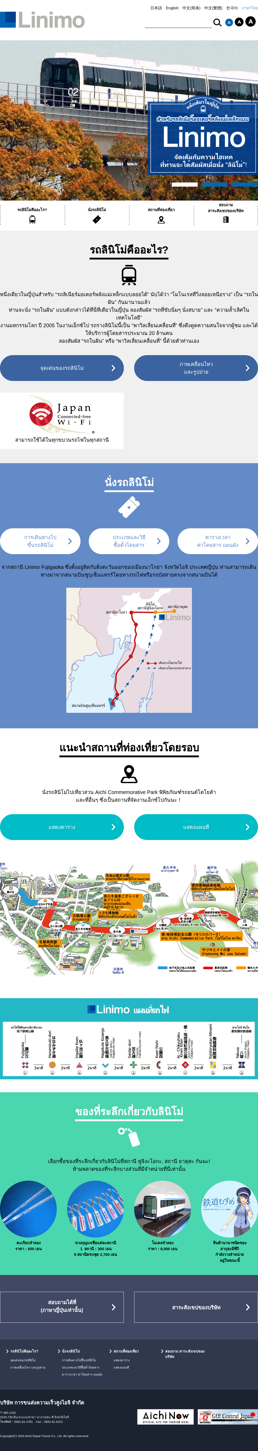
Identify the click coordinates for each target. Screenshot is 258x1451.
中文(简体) (191, 8)
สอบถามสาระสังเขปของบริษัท (226, 208)
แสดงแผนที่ (196, 827)
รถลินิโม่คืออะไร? (32, 210)
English (172, 8)
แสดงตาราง (62, 827)
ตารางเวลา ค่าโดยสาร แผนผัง (82, 1374)
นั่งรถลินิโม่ (97, 210)
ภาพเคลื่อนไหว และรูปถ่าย (27, 1367)
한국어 (232, 8)
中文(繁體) (213, 8)
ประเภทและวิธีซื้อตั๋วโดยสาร (80, 1367)
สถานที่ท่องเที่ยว (161, 210)
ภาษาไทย (250, 8)
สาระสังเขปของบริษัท (196, 1307)
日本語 (156, 8)
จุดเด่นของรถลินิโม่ (62, 368)
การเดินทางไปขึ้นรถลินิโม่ (79, 1360)
